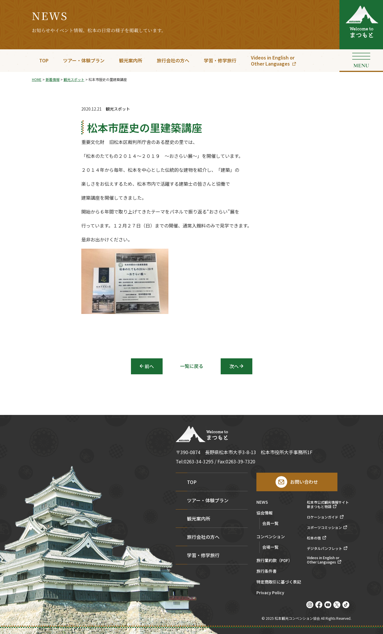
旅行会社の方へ (173, 60)
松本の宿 (314, 538)
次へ (234, 366)
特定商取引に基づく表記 (278, 582)
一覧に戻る (191, 365)
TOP (43, 60)
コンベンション (270, 536)
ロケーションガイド (322, 517)
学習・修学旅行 (220, 60)
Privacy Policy (270, 592)
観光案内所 (130, 60)
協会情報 (264, 513)
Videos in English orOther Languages (272, 60)
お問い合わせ (304, 481)
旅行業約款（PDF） (274, 560)
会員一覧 (270, 523)
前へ (149, 366)
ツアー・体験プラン (84, 60)
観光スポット (118, 109)
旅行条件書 (266, 571)
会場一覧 (270, 547)
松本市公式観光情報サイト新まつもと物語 (328, 504)
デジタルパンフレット (324, 548)
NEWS (262, 502)
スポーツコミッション (324, 527)
